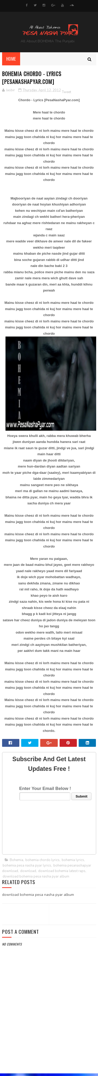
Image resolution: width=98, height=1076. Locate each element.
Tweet (66, 94)
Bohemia (16, 862)
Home (11, 61)
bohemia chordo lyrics (42, 862)
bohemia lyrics (73, 862)
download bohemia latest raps (61, 873)
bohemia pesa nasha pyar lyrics (27, 868)
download (28, 873)
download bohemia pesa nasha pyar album (36, 879)
